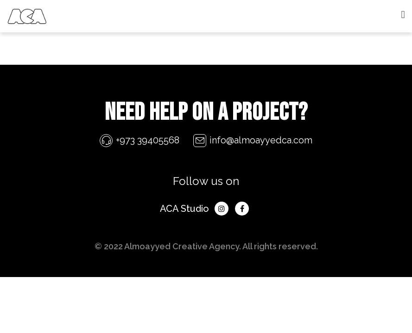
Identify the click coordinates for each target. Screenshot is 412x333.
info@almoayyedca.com (260, 140)
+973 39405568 (147, 140)
